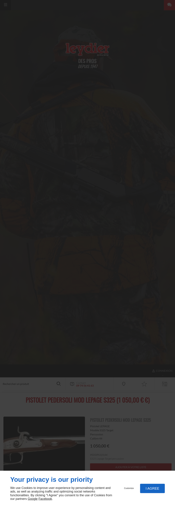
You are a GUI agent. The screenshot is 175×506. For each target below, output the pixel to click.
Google (33, 499)
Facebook (45, 499)
